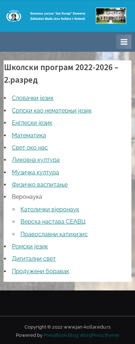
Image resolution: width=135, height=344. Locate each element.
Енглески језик (32, 122)
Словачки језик (33, 98)
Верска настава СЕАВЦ (53, 221)
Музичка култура (35, 172)
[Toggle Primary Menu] (123, 42)
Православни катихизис (54, 234)
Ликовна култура (36, 159)
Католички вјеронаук (50, 209)
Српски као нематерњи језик (52, 110)
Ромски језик (30, 246)
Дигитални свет (34, 258)
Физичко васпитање (40, 184)
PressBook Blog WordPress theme (81, 335)
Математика (29, 135)
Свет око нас (30, 147)
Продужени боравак (40, 271)
